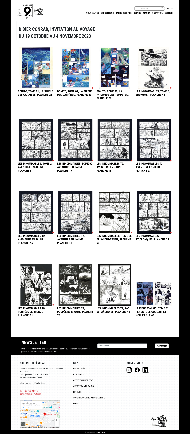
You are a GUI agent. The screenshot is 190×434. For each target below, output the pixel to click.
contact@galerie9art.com (30, 394)
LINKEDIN (186, 43)
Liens (76, 403)
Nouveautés (92, 13)
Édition (169, 13)
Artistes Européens (83, 380)
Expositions (107, 13)
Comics (137, 13)
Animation (157, 13)
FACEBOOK (186, 18)
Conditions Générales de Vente (89, 398)
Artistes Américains (83, 386)
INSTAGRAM (186, 31)
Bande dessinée (123, 13)
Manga (146, 13)
